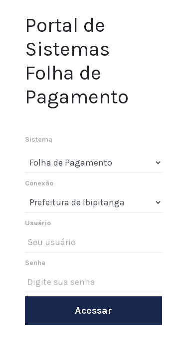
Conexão (39, 183)
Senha (35, 263)
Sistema (38, 139)
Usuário (38, 223)
